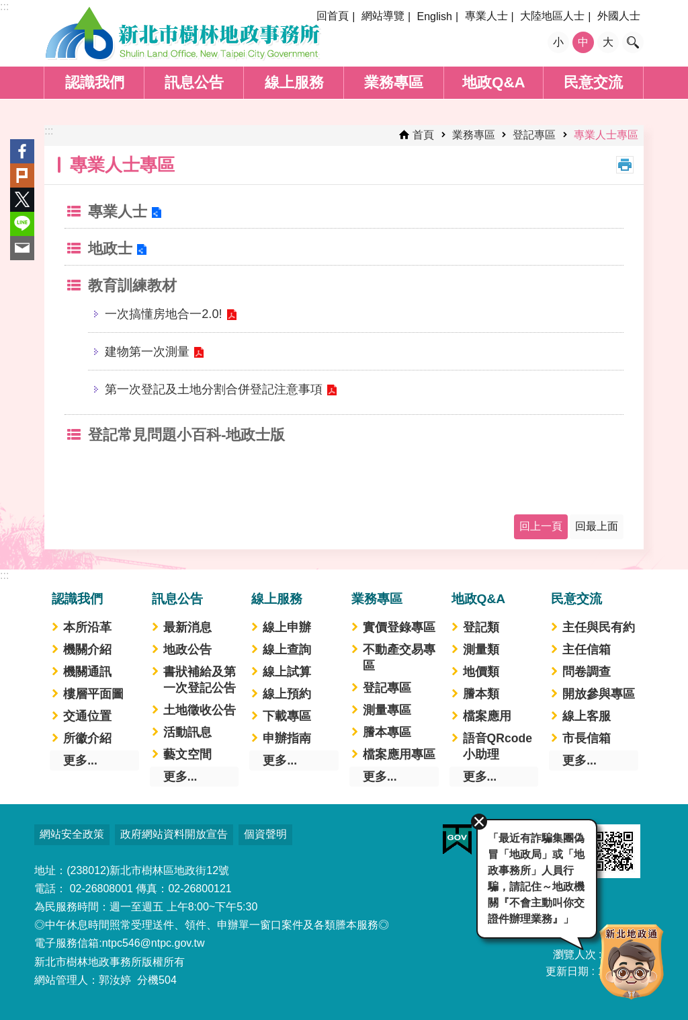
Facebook (22, 151)
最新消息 (187, 627)
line (22, 224)
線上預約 (287, 694)
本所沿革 (87, 627)
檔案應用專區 (399, 754)
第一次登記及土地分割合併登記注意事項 (213, 389)
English (434, 16)
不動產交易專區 (399, 657)
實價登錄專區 (399, 627)
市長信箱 (586, 738)
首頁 (423, 135)
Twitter (22, 200)
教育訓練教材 (132, 285)
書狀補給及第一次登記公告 (199, 680)
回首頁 (332, 16)
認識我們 (94, 82)
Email (22, 248)
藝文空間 (187, 754)
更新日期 (567, 971)
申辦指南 (287, 738)
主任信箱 (586, 649)
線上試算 (287, 671)
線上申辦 (287, 627)
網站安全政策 (72, 834)
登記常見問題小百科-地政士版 (186, 434)
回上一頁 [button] (540, 526)
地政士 (110, 248)
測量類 (481, 649)
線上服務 (294, 82)
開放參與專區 (598, 694)
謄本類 (481, 694)
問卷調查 (586, 671)
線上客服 (586, 716)
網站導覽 (382, 16)
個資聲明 (265, 834)
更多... (80, 760)
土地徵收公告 (199, 710)
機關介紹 (87, 649)
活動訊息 (187, 732)
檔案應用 (487, 716)
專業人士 (486, 16)
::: (4, 6)
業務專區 (393, 82)
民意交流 (593, 82)
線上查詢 (287, 649)
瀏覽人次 (574, 954)
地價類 (481, 671)
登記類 (481, 627)
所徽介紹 (87, 738)
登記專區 (534, 135)
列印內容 (625, 164)
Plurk (22, 175)
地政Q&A (493, 82)
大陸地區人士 (552, 16)
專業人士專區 (606, 135)
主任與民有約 (598, 627)
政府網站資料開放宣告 (174, 834)
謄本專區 (387, 732)
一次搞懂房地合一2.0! (163, 314)
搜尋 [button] (633, 42)
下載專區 (287, 716)
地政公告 (187, 649)
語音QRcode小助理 (497, 746)
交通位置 (87, 716)
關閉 (477, 820)
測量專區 (387, 710)
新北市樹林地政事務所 (183, 33)
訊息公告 (194, 82)
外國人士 (618, 16)
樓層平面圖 (93, 694)
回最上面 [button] (596, 526)
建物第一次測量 (147, 351)
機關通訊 (87, 671)
